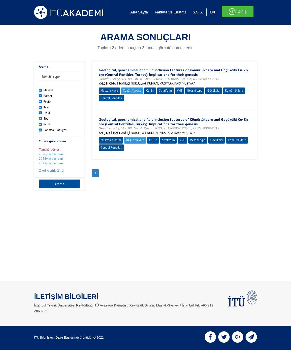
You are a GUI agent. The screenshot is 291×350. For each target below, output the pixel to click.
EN (212, 12)
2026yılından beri (51, 154)
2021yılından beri (51, 163)
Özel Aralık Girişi (51, 170)
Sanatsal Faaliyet (54, 130)
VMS (179, 91)
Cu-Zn (150, 91)
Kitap (46, 107)
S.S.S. (198, 12)
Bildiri (47, 124)
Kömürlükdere (234, 91)
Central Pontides (111, 98)
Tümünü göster (49, 149)
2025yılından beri (51, 159)
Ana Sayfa (139, 12)
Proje (47, 101)
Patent (47, 96)
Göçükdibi (213, 91)
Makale (48, 90)
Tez (45, 118)
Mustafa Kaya (109, 91)
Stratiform (165, 91)
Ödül (46, 113)
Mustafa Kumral (111, 140)
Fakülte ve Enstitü (170, 12)
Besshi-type (194, 91)
